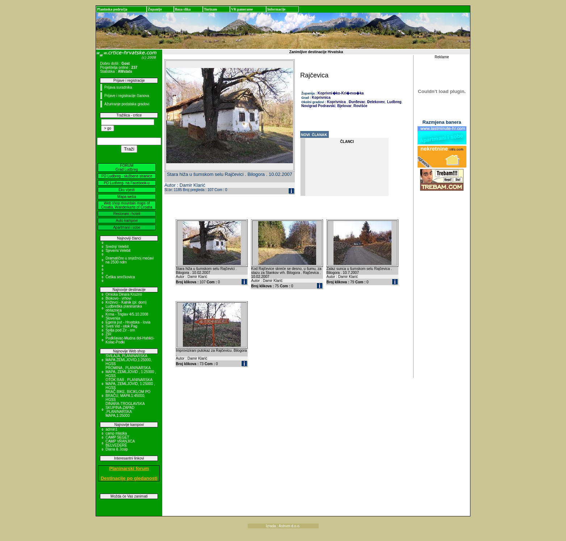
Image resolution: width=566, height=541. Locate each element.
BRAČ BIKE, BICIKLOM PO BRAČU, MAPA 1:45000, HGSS (127, 396)
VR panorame (242, 9)
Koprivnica (321, 98)
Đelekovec (375, 102)
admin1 (111, 429)
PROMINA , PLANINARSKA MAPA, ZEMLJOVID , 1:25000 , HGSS (130, 372)
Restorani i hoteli (126, 214)
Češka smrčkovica (120, 277)
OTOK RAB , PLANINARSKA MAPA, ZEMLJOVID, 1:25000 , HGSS (130, 384)
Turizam (210, 9)
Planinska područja (112, 9)
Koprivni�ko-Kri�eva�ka (341, 93)
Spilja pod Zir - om (120, 330)
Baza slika (183, 9)
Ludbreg (394, 102)
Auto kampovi (127, 221)
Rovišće (359, 106)
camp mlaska (116, 433)
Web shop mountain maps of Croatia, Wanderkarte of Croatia (126, 205)
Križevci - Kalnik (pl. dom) (125, 302)
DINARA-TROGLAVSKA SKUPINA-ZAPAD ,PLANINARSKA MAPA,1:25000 (124, 410)
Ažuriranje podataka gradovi (127, 104)
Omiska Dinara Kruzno (123, 294)
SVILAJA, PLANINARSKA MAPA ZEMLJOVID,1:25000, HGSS (128, 360)
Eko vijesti (126, 190)
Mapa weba (126, 197)
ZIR (108, 334)
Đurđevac (356, 102)
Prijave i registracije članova (126, 96)
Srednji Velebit (117, 247)
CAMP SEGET (117, 437)
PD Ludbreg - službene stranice (126, 176)
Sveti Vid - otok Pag (121, 326)
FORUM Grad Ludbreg (127, 168)
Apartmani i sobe (126, 227)
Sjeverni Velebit (117, 251)
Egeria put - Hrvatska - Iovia (127, 322)
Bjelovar (343, 106)
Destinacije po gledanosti (129, 478)
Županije (155, 9)
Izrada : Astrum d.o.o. (283, 526)
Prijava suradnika (118, 87)
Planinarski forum (129, 468)
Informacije (276, 9)
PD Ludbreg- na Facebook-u (127, 183)
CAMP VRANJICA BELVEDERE (119, 443)
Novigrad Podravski (318, 106)
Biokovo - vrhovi (118, 298)
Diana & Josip (116, 449)
